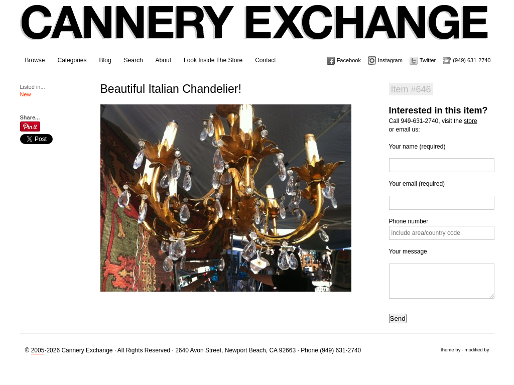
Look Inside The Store (213, 60)
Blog (105, 60)
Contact (265, 60)
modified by (476, 349)
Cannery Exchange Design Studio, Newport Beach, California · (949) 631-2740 (254, 30)
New (25, 94)
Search (133, 60)
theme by (450, 349)
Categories (72, 60)
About (163, 60)
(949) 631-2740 (471, 60)
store (470, 120)
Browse (35, 60)
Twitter (428, 60)
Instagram (390, 60)
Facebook (349, 60)
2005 (38, 350)
